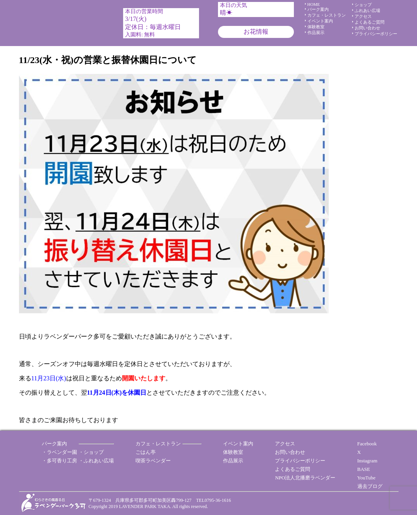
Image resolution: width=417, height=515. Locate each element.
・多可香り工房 (59, 461)
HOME (313, 4)
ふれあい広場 (367, 10)
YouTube (366, 478)
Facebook (367, 444)
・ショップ (91, 452)
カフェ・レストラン (326, 15)
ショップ (363, 4)
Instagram (367, 461)
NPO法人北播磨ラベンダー (305, 478)
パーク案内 (318, 9)
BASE (363, 469)
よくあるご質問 (369, 22)
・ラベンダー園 (59, 452)
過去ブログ (370, 486)
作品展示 (315, 32)
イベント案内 (320, 21)
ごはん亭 (146, 452)
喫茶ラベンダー (153, 461)
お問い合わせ (367, 28)
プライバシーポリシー (376, 33)
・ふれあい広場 (96, 461)
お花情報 (256, 31)
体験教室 (315, 26)
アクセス (363, 16)
